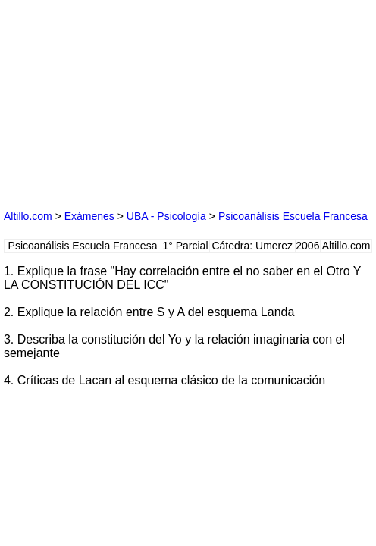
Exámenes (89, 216)
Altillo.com (28, 216)
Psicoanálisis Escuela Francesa (293, 216)
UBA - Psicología (166, 216)
